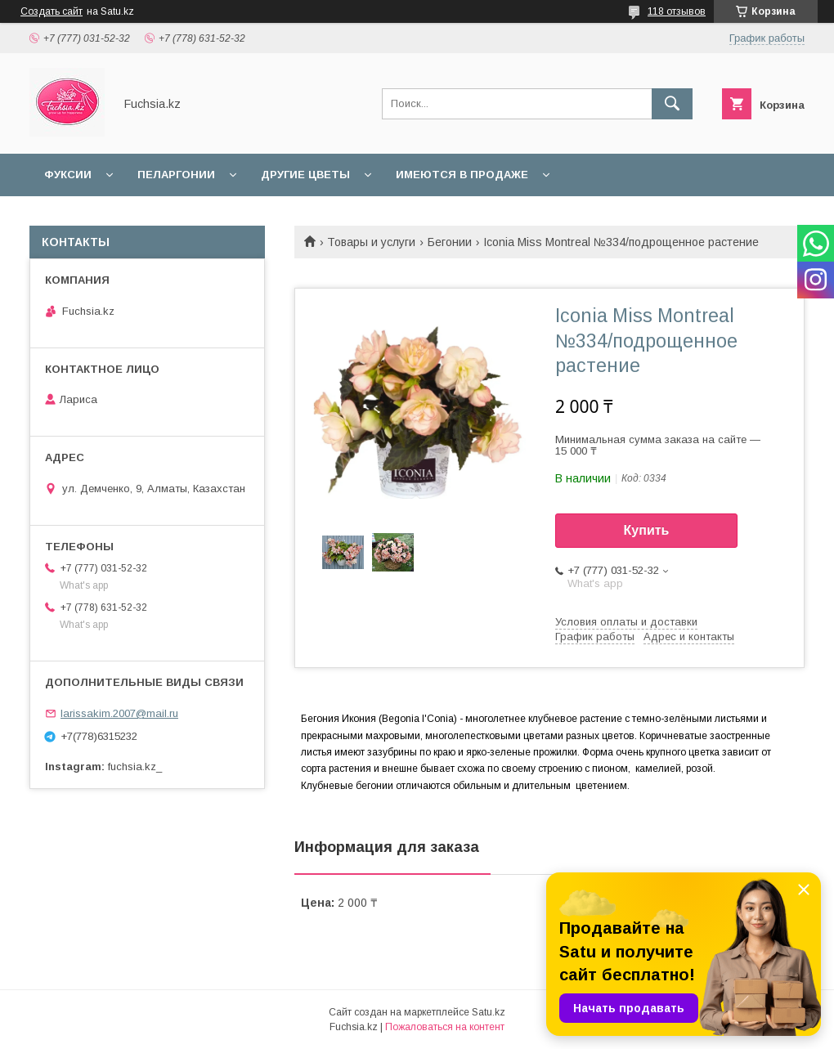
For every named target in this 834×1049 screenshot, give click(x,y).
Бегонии (450, 242)
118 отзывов (677, 11)
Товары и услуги (371, 242)
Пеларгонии (176, 174)
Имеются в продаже (462, 174)
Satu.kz (488, 1012)
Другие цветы (305, 174)
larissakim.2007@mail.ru (119, 713)
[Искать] (672, 103)
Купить (647, 530)
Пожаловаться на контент (444, 1027)
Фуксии (68, 174)
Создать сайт (51, 11)
